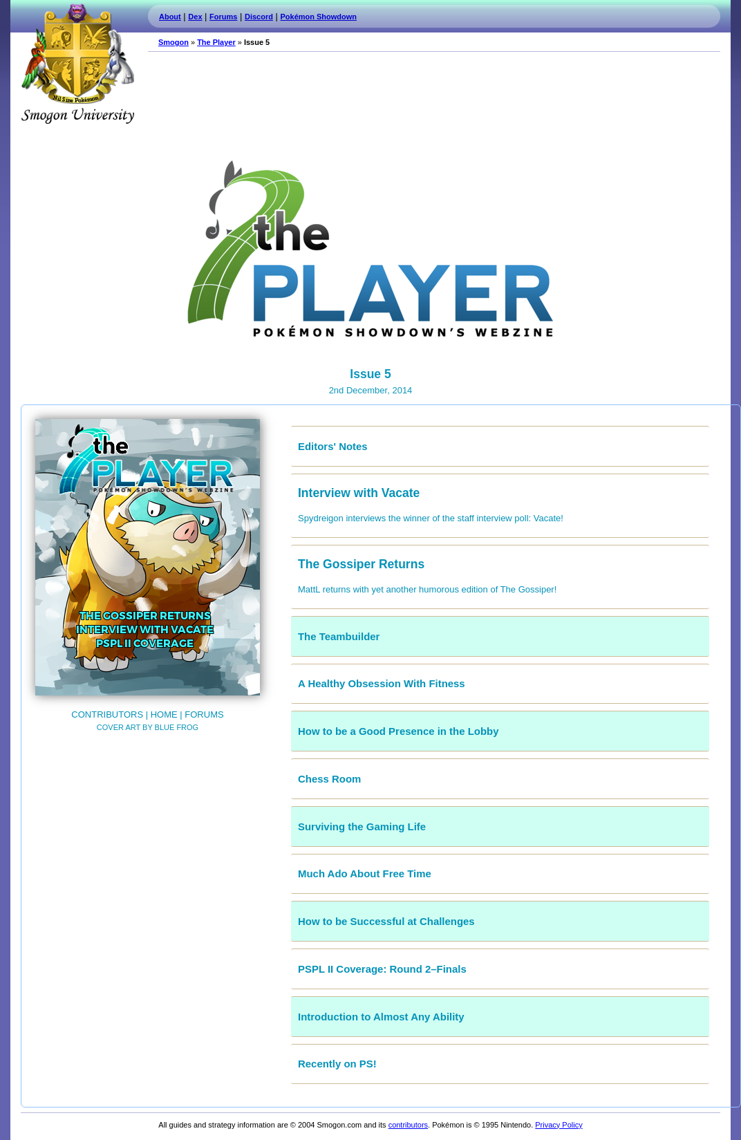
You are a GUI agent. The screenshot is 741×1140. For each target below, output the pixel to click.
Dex (195, 16)
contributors (408, 1125)
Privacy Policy (558, 1125)
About (170, 16)
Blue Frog (177, 727)
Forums (223, 16)
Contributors (107, 714)
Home (164, 714)
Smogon (173, 42)
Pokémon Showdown (319, 16)
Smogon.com (77, 63)
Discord (259, 16)
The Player (216, 42)
